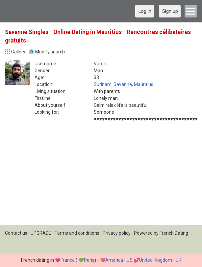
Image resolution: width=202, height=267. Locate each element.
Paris (89, 260)
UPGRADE (41, 233)
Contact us (16, 233)
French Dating (174, 233)
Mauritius (143, 84)
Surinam (103, 84)
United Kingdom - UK (160, 260)
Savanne (123, 84)
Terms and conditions (77, 233)
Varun (100, 63)
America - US (119, 260)
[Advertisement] (101, 179)
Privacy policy (117, 233)
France (68, 260)
